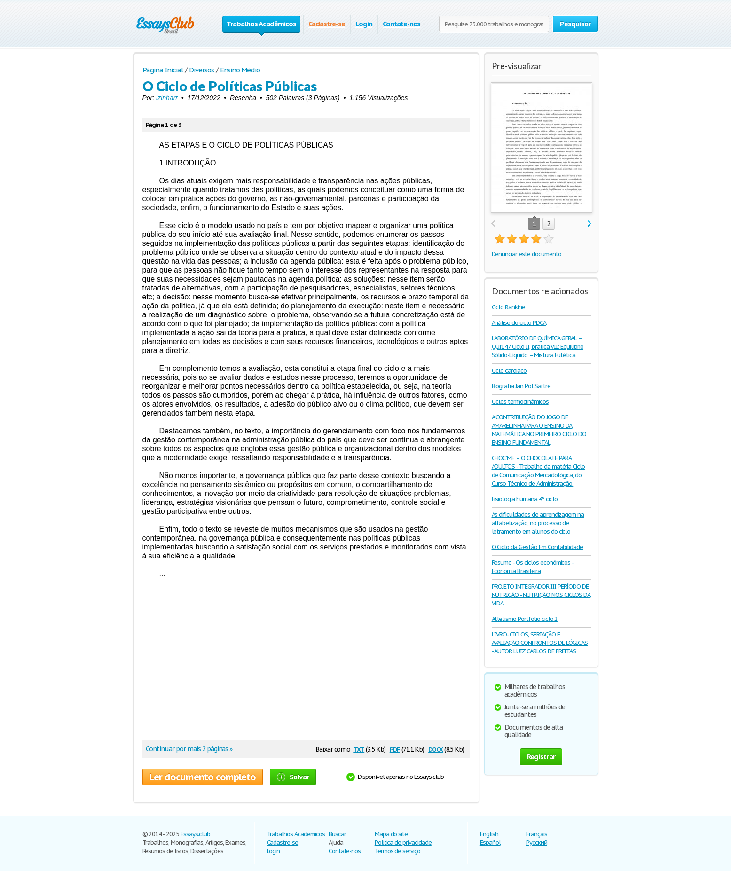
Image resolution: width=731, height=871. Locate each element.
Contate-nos (402, 23)
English (489, 834)
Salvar (293, 776)
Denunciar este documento (526, 254)
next (590, 224)
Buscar (337, 834)
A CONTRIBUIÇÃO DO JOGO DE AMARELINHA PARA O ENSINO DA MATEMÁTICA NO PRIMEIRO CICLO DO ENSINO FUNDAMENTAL (539, 430)
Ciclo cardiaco (509, 371)
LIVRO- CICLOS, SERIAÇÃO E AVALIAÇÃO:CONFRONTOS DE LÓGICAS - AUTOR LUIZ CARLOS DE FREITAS (540, 642)
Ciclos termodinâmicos (520, 402)
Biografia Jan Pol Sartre (521, 386)
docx (435, 748)
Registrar (541, 756)
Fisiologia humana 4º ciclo (525, 499)
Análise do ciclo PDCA (519, 323)
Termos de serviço (397, 851)
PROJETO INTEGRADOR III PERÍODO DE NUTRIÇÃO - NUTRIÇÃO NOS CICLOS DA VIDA (541, 594)
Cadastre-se (327, 23)
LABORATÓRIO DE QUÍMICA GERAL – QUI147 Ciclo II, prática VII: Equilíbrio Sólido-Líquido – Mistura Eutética (537, 346)
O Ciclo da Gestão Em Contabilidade (537, 547)
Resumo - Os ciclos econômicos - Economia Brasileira (533, 566)
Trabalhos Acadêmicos (296, 834)
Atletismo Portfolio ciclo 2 (525, 619)
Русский (536, 843)
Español (490, 843)
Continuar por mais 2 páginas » (189, 749)
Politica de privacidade (403, 843)
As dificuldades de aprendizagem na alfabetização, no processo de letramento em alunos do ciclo (538, 522)
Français (536, 834)
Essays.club (195, 834)
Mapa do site (391, 834)
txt (358, 748)
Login (363, 23)
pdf (395, 748)
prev (493, 224)
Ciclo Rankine (508, 307)
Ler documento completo (202, 777)
